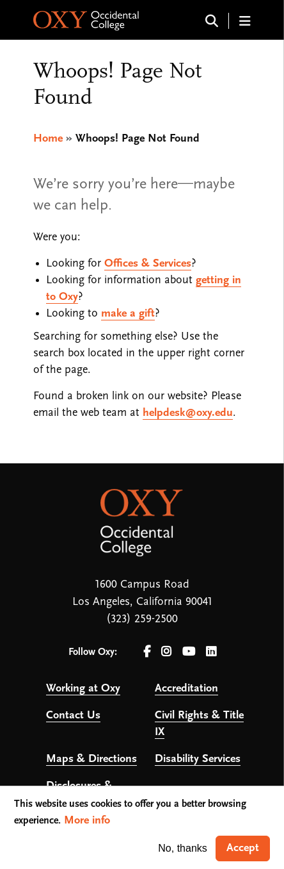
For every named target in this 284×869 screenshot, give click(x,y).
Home (48, 139)
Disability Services (198, 759)
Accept (242, 848)
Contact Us (73, 715)
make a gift (128, 314)
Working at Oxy (83, 689)
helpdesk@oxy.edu (188, 413)
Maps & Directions (91, 759)
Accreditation (186, 689)
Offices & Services (147, 264)
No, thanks (182, 848)
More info (87, 821)
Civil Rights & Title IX (199, 723)
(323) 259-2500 (142, 619)
